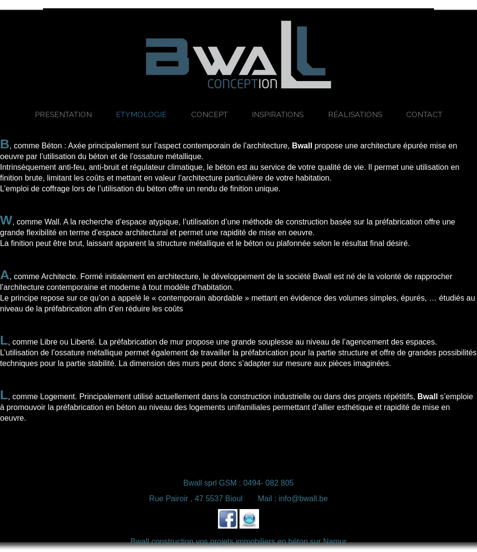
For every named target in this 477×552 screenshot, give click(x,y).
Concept (209, 114)
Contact (424, 114)
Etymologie (141, 114)
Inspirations (278, 114)
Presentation (63, 114)
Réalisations (355, 114)
